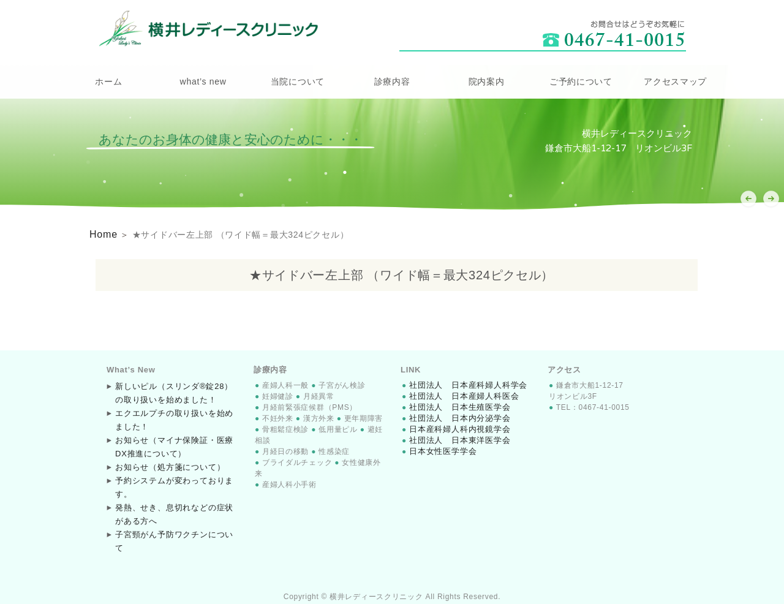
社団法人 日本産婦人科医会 (459, 394)
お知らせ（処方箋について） (165, 465)
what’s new (203, 81)
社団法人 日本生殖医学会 (455, 405)
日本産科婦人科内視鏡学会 (455, 427)
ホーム (108, 81)
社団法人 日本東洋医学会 (455, 438)
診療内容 (392, 81)
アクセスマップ (675, 81)
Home (101, 233)
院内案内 (487, 81)
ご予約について (580, 81)
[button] (771, 199)
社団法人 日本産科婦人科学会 (463, 383)
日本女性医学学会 (440, 449)
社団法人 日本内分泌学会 (455, 416)
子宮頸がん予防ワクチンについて (173, 533)
